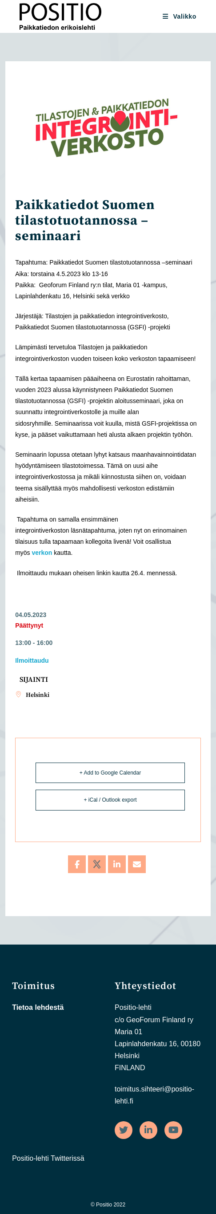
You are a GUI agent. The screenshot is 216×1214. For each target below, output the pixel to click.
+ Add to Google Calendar (110, 773)
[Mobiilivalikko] (179, 16)
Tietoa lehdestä (38, 1007)
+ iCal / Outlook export (110, 800)
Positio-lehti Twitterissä (48, 1158)
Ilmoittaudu (31, 660)
